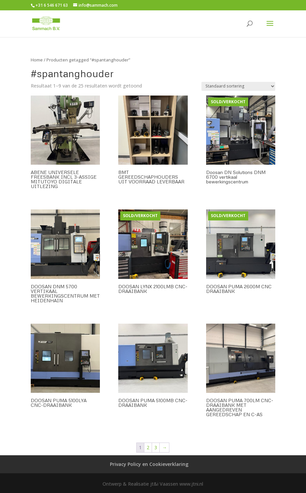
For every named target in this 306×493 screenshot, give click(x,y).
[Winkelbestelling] (238, 86)
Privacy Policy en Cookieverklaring (149, 464)
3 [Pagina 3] (155, 447)
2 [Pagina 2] (148, 447)
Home (37, 60)
